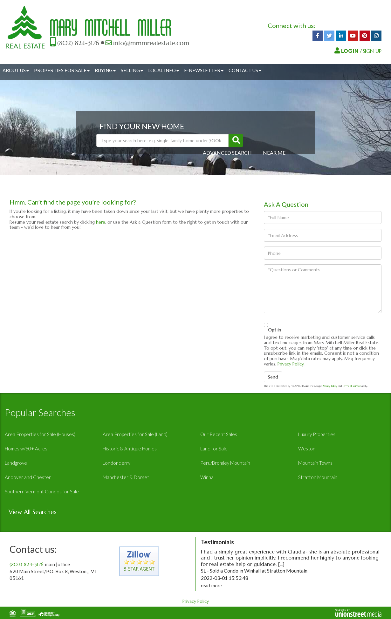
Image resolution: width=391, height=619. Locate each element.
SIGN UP (372, 51)
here (100, 222)
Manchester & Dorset (126, 477)
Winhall (208, 477)
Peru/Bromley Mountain (225, 463)
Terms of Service (351, 385)
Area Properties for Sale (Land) (135, 434)
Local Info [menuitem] (163, 70)
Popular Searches (40, 412)
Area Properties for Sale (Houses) (40, 434)
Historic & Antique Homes (130, 448)
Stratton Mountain (317, 477)
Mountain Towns (315, 463)
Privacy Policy (291, 364)
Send (273, 377)
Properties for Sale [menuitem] (62, 70)
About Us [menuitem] (16, 70)
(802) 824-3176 (27, 564)
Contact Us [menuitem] (245, 70)
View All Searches (33, 512)
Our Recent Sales (218, 434)
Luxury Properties (316, 434)
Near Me (274, 153)
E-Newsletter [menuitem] (203, 70)
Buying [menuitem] (105, 70)
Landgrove (16, 463)
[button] (236, 140)
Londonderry (116, 463)
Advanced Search (227, 153)
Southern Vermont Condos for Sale (42, 491)
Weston (306, 448)
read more (211, 585)
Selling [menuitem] (132, 70)
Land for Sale (214, 448)
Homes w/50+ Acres (26, 448)
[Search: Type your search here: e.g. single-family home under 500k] (162, 140)
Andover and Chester (28, 477)
